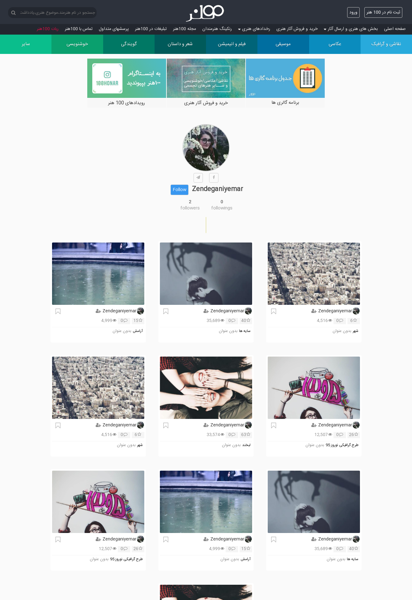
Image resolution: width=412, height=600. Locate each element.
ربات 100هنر (48, 29)
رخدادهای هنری (254, 29)
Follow (179, 190)
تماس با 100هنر (79, 29)
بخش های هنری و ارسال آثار (351, 29)
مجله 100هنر (184, 29)
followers (190, 208)
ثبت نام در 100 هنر (383, 12)
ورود (353, 12)
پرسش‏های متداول (114, 29)
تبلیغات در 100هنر (151, 29)
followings (221, 208)
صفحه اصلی (395, 29)
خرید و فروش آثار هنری (297, 29)
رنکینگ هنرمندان (217, 29)
